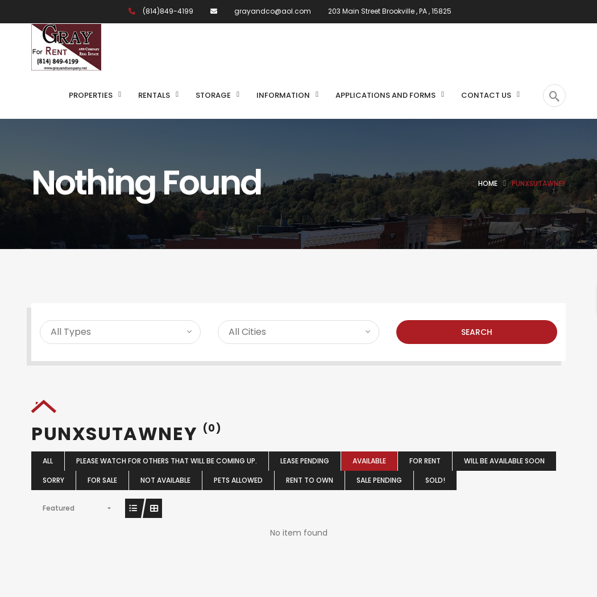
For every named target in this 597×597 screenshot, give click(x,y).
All (48, 461)
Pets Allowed (238, 480)
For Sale (102, 480)
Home (488, 183)
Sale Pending (379, 480)
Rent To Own (309, 480)
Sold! (435, 480)
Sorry (53, 480)
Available (369, 461)
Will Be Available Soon (504, 461)
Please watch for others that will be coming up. (166, 461)
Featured (58, 508)
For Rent (425, 461)
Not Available (165, 480)
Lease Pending (304, 461)
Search (476, 332)
